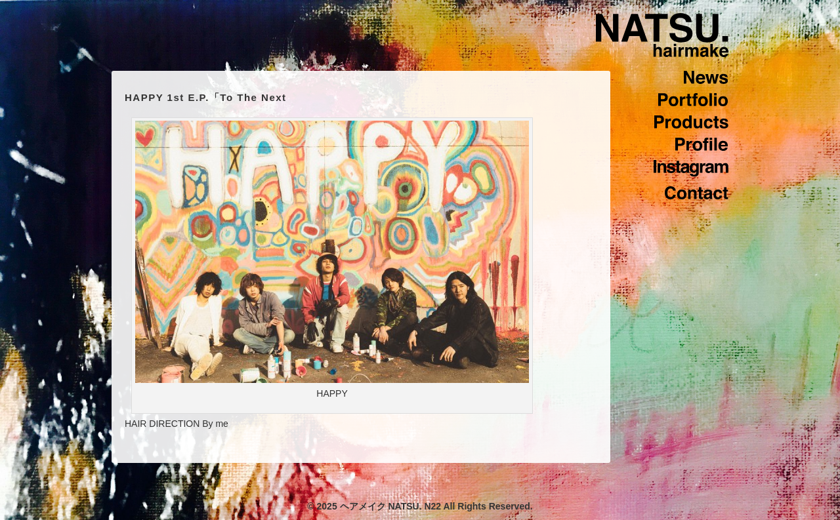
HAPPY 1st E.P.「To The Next (206, 97)
